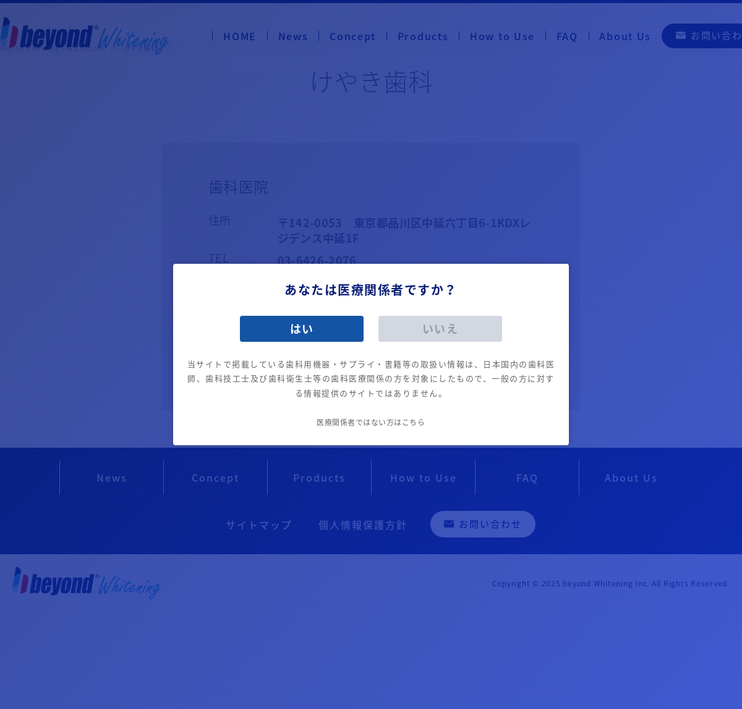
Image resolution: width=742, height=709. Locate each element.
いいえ (440, 328)
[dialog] (371, 354)
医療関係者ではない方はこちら (371, 422)
